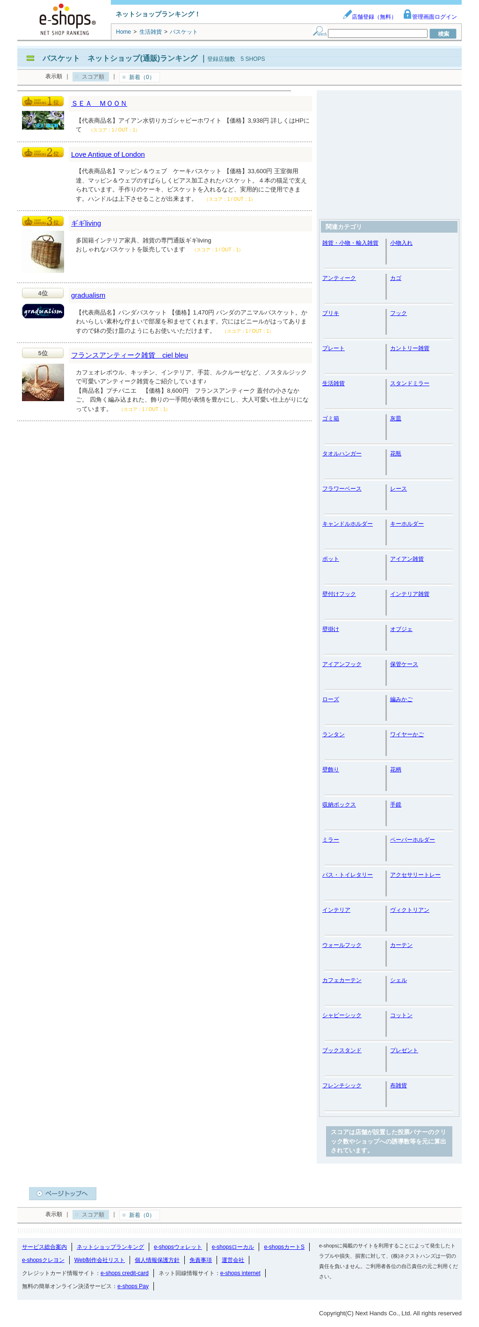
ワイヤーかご (407, 734)
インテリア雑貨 (409, 594)
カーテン (401, 945)
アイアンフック (342, 664)
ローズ (330, 699)
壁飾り (330, 769)
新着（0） (142, 77)
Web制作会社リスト (99, 1260)
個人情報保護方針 (157, 1260)
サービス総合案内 (44, 1247)
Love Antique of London (108, 154)
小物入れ (401, 243)
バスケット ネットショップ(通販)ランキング (120, 58)
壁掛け (330, 629)
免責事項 (200, 1260)
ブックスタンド (342, 1050)
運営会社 (233, 1260)
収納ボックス (339, 804)
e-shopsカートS (284, 1247)
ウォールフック (342, 945)
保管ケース (404, 664)
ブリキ (330, 313)
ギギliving (86, 223)
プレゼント (404, 1050)
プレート (333, 348)
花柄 (395, 769)
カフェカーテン (342, 980)
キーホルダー (407, 524)
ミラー (330, 839)
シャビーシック (342, 1015)
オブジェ (401, 629)
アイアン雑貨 (407, 559)
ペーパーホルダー (412, 839)
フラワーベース (342, 488)
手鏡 (395, 804)
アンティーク (339, 278)
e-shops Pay (133, 1286)
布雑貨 (398, 1085)
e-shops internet (240, 1273)
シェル (398, 980)
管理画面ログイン (430, 17)
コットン (401, 1015)
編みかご (401, 699)
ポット (330, 559)
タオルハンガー (342, 453)
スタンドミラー (409, 383)
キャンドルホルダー (347, 524)
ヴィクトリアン (409, 910)
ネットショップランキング (110, 1247)
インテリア (336, 910)
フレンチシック (342, 1085)
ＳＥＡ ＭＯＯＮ (99, 103)
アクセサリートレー (415, 875)
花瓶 (395, 453)
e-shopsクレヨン (43, 1260)
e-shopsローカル (233, 1247)
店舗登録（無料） (369, 17)
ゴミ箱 (330, 418)
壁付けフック (339, 594)
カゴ (395, 278)
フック (398, 313)
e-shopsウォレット (178, 1247)
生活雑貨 (333, 383)
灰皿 (395, 418)
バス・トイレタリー (347, 875)
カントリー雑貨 (409, 348)
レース (398, 488)
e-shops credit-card (125, 1273)
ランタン (333, 734)
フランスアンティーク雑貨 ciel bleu (129, 355)
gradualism (88, 295)
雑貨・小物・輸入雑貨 (350, 243)
